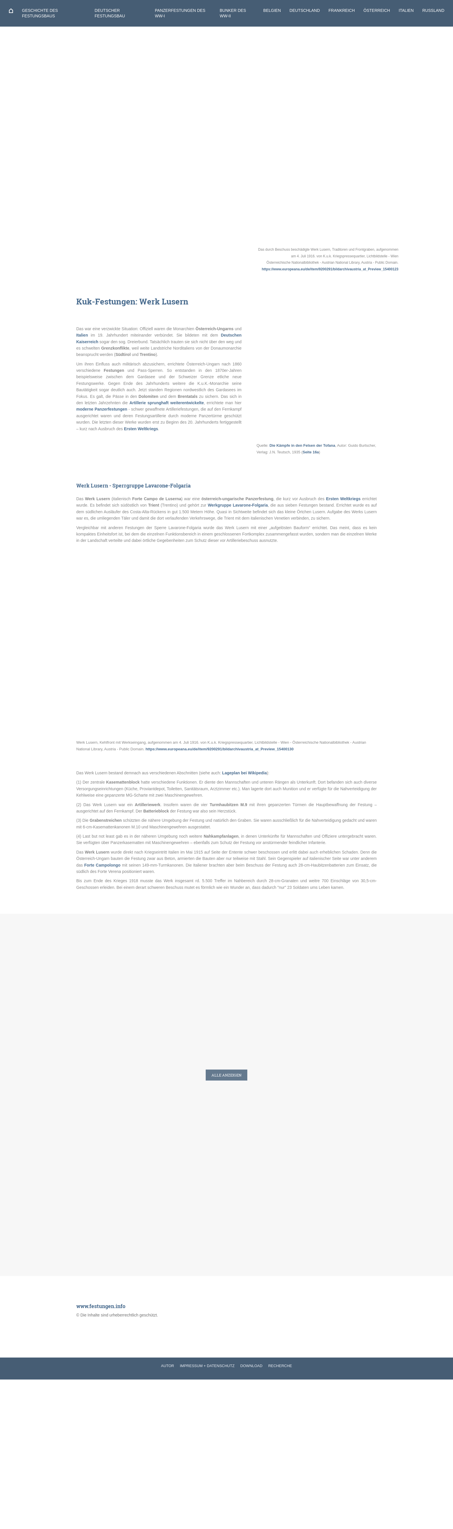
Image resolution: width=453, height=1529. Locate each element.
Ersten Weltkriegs (141, 428)
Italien (82, 335)
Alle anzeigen (226, 1075)
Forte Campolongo (102, 865)
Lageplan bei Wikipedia (244, 773)
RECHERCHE (280, 1366)
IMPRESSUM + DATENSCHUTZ (207, 1366)
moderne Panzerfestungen (101, 409)
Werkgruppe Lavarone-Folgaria (238, 505)
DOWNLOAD (251, 1366)
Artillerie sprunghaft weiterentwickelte (166, 402)
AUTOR (167, 1366)
